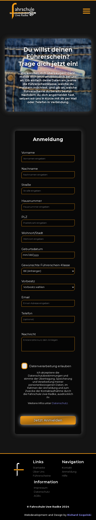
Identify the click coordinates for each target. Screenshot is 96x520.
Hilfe (64, 475)
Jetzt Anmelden (48, 420)
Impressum (41, 487)
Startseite (39, 467)
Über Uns (38, 471)
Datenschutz (60, 403)
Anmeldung (69, 471)
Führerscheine (42, 475)
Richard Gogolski (79, 514)
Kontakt (67, 467)
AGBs (37, 495)
